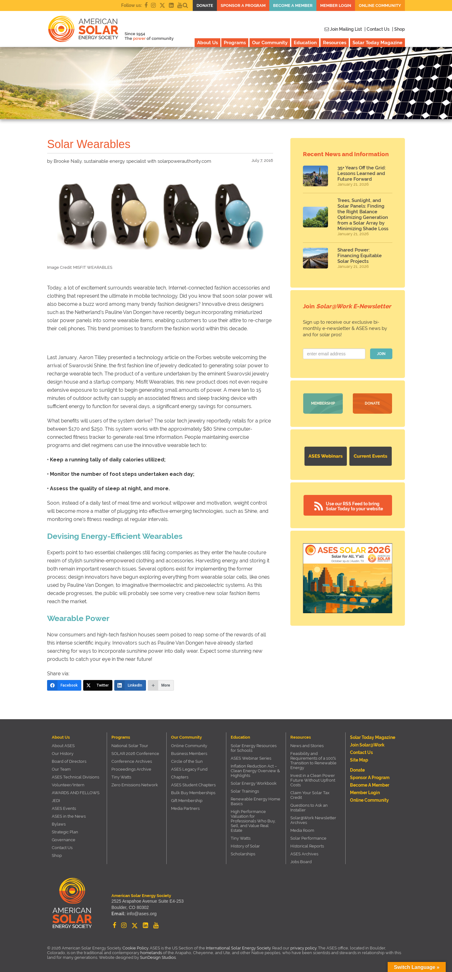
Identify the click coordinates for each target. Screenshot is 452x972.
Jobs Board (301, 861)
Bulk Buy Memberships (193, 792)
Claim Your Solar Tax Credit (310, 795)
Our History (62, 753)
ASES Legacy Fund (189, 769)
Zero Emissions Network (134, 785)
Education (305, 42)
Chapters (179, 777)
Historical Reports (307, 846)
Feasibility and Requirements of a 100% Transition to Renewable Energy (313, 760)
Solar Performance (308, 838)
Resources (334, 42)
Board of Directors (69, 761)
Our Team (61, 769)
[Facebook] (64, 685)
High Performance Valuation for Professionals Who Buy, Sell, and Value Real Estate (253, 821)
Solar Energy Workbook (254, 783)
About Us (207, 42)
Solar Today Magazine (377, 42)
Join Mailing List (343, 29)
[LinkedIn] (130, 685)
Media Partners (185, 808)
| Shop (398, 29)
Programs (235, 42)
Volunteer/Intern (68, 785)
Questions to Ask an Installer (309, 807)
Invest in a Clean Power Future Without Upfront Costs (312, 780)
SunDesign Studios (158, 957)
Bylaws (59, 824)
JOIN (381, 354)
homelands (151, 952)
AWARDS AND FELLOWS (76, 792)
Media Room (302, 830)
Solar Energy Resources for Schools (254, 748)
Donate (204, 5)
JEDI (56, 800)
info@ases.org (141, 914)
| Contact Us (377, 29)
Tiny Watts (121, 777)
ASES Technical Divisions (75, 777)
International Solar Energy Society (238, 948)
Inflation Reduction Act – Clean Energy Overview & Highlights (255, 771)
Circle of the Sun (187, 761)
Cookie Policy (135, 948)
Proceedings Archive (131, 769)
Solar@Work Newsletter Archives (313, 820)
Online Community (380, 5)
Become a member (293, 5)
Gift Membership (186, 800)
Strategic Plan (65, 832)
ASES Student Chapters (193, 785)
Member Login (335, 5)
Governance (63, 839)
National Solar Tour (129, 745)
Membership (323, 403)
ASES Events (64, 808)
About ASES (63, 745)
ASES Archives (304, 854)
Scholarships (243, 854)
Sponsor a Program (243, 5)
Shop (57, 855)
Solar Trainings (245, 791)
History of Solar (245, 846)
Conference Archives (131, 761)
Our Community (270, 42)
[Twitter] (97, 685)
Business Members (189, 753)
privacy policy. (304, 948)
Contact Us (62, 847)
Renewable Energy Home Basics (255, 801)
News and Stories (307, 745)
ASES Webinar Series (251, 758)
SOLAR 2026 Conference (135, 753)
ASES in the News (69, 816)
